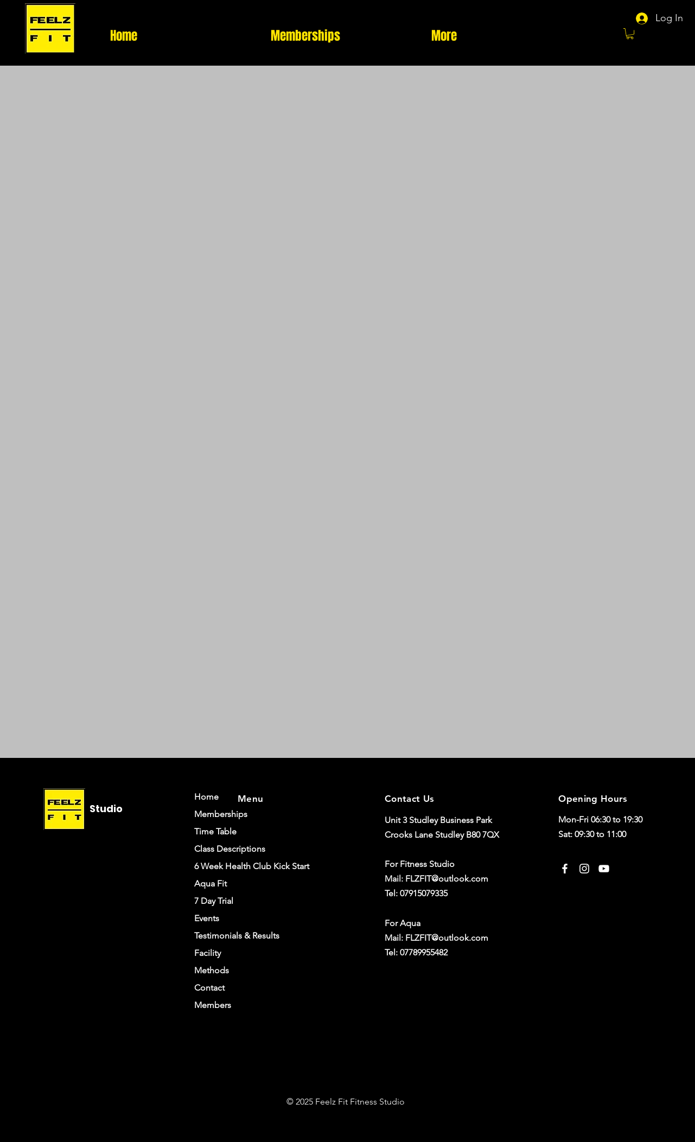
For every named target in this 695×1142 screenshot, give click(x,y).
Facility (207, 953)
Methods (211, 970)
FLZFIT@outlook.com (446, 878)
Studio (106, 808)
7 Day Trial (213, 901)
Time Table (215, 831)
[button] (629, 33)
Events (206, 918)
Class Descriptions (226, 849)
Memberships (220, 814)
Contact (209, 987)
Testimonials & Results (226, 935)
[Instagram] (584, 868)
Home (206, 797)
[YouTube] (603, 868)
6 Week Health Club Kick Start (226, 866)
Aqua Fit (210, 883)
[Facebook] (564, 868)
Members (212, 1005)
